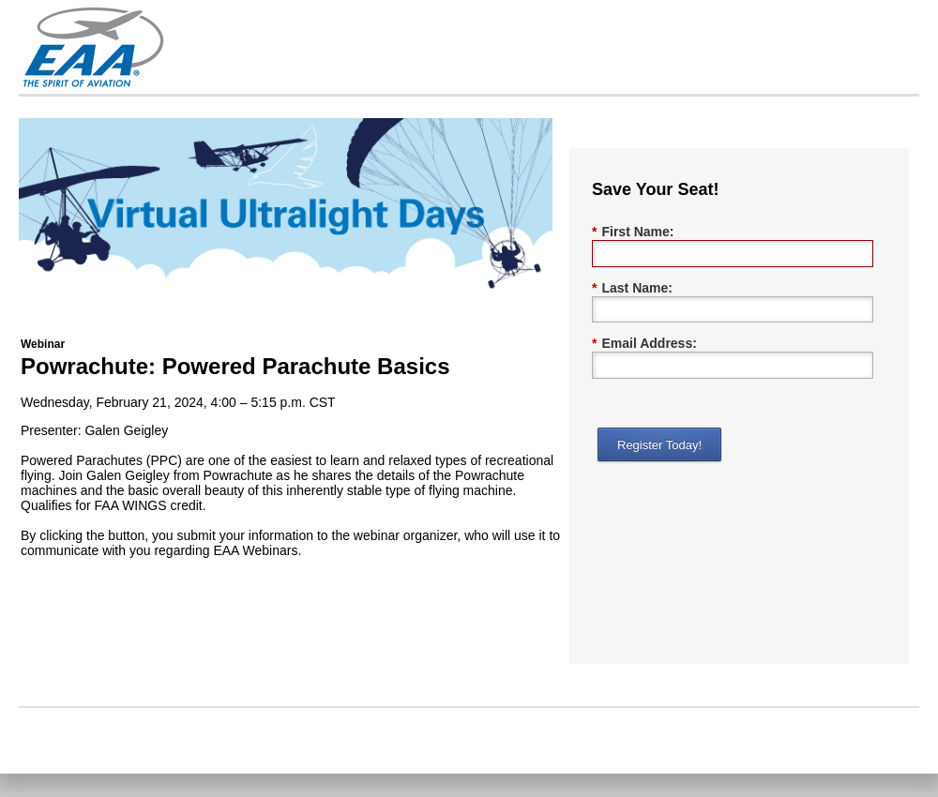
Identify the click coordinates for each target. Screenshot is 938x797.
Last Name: (632, 288)
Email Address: (644, 344)
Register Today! (659, 445)
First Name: (632, 232)
